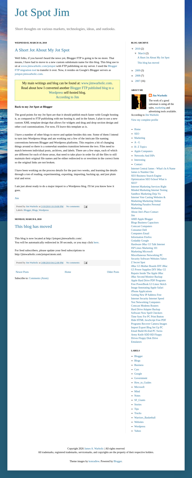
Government (140, 378)
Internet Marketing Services (145, 186)
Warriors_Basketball (145, 417)
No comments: (73, 206)
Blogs (35, 210)
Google (145, 240)
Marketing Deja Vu (151, 193)
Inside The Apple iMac (151, 273)
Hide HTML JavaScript (143, 320)
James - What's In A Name (161, 168)
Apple (141, 219)
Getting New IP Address (143, 294)
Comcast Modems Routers (145, 305)
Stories (138, 404)
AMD (134, 219)
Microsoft (148, 251)
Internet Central (139, 168)
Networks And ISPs (144, 155)
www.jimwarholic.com (96, 83)
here (96, 242)
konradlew (94, 461)
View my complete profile (144, 120)
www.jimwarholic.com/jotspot (38, 65)
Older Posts (113, 272)
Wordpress (44, 210)
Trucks (137, 413)
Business (142, 222)
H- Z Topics (140, 146)
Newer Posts (22, 272)
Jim (17, 198)
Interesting (139, 160)
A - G (137, 142)
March (141, 53)
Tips (136, 409)
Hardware (136, 244)
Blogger (27, 210)
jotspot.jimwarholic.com (28, 73)
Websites (155, 258)
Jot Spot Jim (42, 12)
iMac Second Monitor (142, 276)
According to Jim (67, 97)
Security (135, 258)
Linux (138, 248)
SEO (136, 133)
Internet (161, 244)
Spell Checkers (154, 313)
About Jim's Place (140, 212)
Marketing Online (152, 201)
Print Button (157, 316)
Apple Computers (143, 151)
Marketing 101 (149, 248)
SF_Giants (139, 400)
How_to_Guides (142, 382)
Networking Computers (148, 302)
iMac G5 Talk (149, 244)
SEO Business (138, 175)
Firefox (148, 237)
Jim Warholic (159, 95)
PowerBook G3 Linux (147, 284)
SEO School (151, 179)
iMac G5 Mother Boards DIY (146, 266)
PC (161, 255)
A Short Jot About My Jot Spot (42, 50)
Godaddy (135, 240)
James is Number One (142, 172)
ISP (133, 248)
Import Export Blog (141, 327)
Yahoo (163, 258)
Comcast (135, 226)
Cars (136, 369)
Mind (137, 391)
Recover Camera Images (154, 323)
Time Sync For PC (140, 316)
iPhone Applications (141, 291)
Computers (146, 226)
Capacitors (153, 222)
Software (145, 258)
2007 (138, 81)
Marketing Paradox (141, 204)
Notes (137, 395)
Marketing (139, 138)
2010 (138, 48)
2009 (138, 70)
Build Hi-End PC (147, 331)
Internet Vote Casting (142, 197)
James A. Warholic (94, 448)
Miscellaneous (138, 255)
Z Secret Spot (138, 262)
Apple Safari (156, 287)
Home (68, 272)
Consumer (136, 230)
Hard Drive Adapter (141, 309)
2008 (138, 75)
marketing (160, 107)
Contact (138, 164)
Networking (153, 255)
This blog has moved (33, 226)
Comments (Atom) (38, 278)
